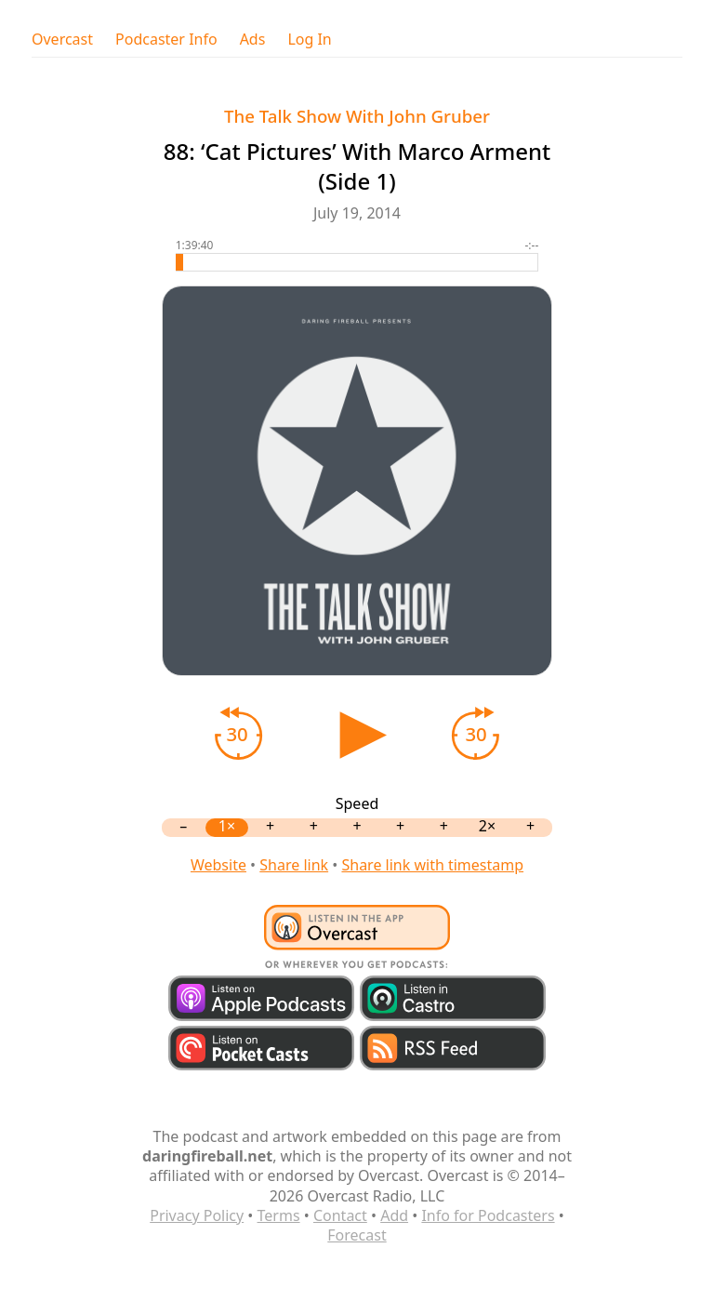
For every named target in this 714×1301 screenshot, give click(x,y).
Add (394, 1215)
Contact (340, 1215)
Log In (309, 39)
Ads (253, 39)
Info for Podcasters (487, 1215)
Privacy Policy (197, 1215)
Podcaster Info (166, 39)
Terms (279, 1215)
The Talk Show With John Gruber (357, 115)
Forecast (356, 1235)
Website (218, 865)
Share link (293, 865)
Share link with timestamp (432, 865)
